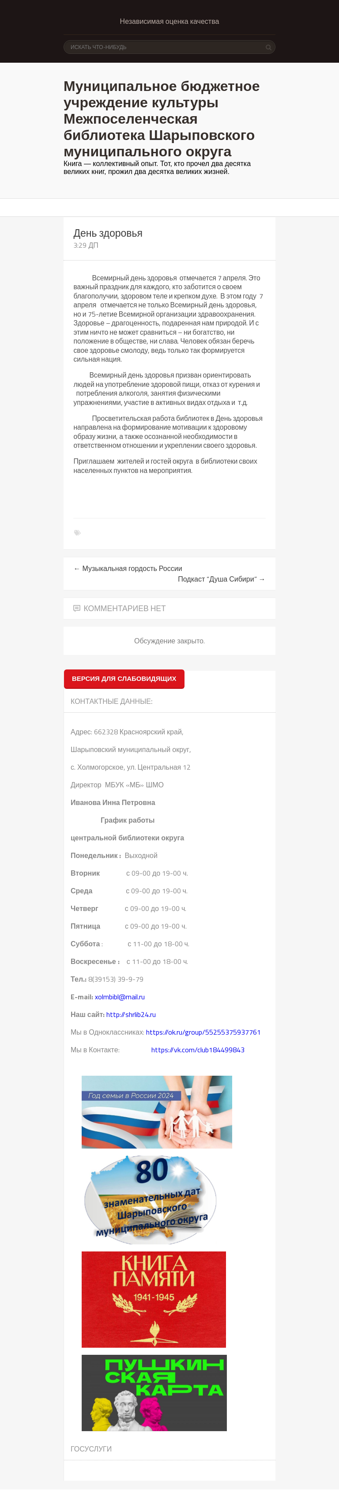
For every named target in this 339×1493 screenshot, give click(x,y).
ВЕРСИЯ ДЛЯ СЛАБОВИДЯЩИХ (124, 678)
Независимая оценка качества (169, 21)
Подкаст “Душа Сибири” (221, 579)
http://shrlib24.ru (131, 1014)
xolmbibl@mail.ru (120, 996)
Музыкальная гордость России (127, 568)
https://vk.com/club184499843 (198, 1049)
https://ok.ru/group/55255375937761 (203, 1032)
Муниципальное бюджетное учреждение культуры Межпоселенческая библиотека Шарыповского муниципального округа (162, 118)
